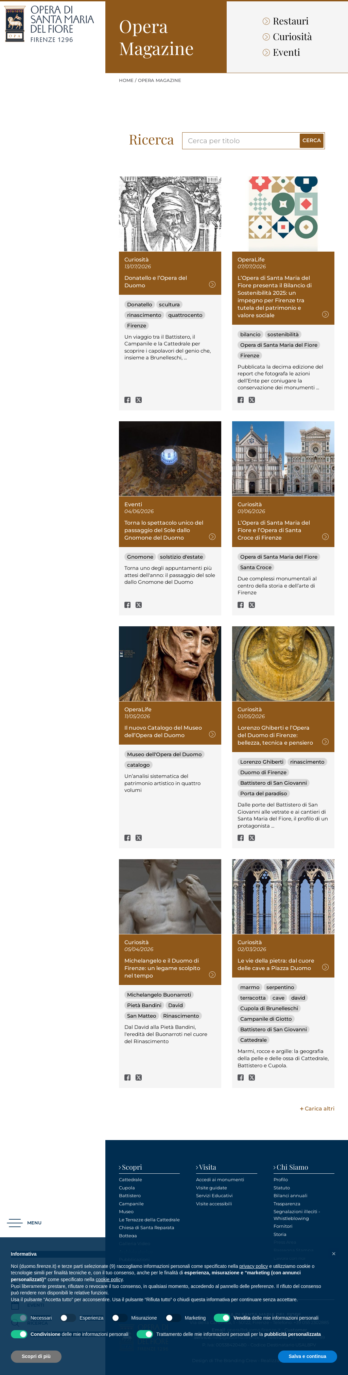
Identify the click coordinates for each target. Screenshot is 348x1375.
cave (278, 998)
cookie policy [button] (109, 1279)
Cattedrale (253, 1040)
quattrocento (185, 315)
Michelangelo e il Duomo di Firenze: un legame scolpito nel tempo (162, 968)
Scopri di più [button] (36, 1356)
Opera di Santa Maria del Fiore (278, 345)
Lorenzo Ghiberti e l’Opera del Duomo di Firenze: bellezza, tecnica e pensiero (275, 735)
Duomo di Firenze (263, 772)
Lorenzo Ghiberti (261, 762)
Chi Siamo (292, 1166)
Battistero (130, 1195)
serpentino (280, 987)
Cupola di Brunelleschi (269, 1008)
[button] (24, 1223)
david (298, 998)
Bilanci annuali (291, 1195)
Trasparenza (287, 1203)
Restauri (286, 20)
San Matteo (141, 1016)
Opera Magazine (159, 80)
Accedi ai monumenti (220, 1179)
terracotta (253, 998)
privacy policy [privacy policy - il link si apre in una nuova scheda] (253, 1266)
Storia (280, 1234)
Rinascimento (181, 1016)
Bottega (128, 1235)
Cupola (127, 1187)
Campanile (131, 1203)
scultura (169, 304)
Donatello (139, 304)
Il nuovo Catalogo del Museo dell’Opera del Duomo (163, 732)
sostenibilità (283, 334)
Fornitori (283, 1226)
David (175, 1005)
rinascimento (144, 315)
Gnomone (140, 557)
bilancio (250, 334)
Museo (126, 1211)
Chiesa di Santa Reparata (146, 1227)
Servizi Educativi (214, 1195)
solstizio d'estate (181, 557)
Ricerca (151, 139)
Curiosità (287, 36)
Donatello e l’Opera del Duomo (155, 282)
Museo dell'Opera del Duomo (164, 754)
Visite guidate (211, 1187)
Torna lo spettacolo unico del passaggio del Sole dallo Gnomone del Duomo (163, 530)
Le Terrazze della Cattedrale (149, 1219)
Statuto (282, 1187)
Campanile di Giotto (266, 1019)
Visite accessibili (214, 1203)
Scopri (132, 1166)
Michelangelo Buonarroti (159, 994)
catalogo (138, 765)
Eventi (281, 52)
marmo (250, 987)
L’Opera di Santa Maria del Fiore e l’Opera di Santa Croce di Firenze (274, 530)
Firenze (136, 325)
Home (126, 80)
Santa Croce (256, 567)
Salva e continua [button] (307, 1356)
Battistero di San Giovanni (273, 783)
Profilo (281, 1179)
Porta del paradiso (263, 793)
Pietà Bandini (144, 1005)
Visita (207, 1166)
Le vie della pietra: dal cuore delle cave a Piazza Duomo (276, 964)
